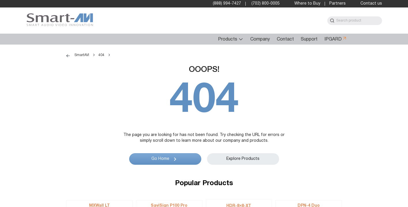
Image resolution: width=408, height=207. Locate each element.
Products (227, 39)
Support (309, 39)
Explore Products (243, 159)
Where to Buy (307, 3)
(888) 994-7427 (227, 3)
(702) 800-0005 (265, 3)
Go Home (160, 159)
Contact (285, 39)
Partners (337, 3)
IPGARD (333, 39)
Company (260, 39)
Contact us (371, 3)
